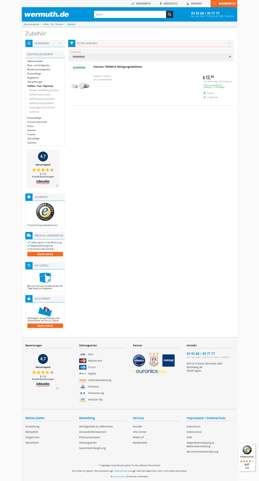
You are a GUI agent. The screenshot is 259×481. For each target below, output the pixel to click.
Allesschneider (35, 61)
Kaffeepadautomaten (42, 99)
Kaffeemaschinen (39, 94)
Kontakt (137, 426)
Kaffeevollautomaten (41, 103)
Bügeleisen (33, 78)
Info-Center (140, 432)
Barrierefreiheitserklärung (202, 451)
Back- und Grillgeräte (38, 65)
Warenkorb (32, 442)
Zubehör (34, 111)
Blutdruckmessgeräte (38, 69)
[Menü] (253, 445)
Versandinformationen (92, 432)
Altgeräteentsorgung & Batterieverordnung (200, 444)
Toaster (31, 134)
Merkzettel (31, 432)
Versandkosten (121, 470)
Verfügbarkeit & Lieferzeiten (96, 426)
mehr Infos (45, 254)
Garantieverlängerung (92, 448)
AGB (189, 437)
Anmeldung (32, 426)
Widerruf (138, 437)
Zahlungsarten (88, 442)
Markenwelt (140, 442)
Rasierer (31, 130)
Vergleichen (32, 437)
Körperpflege (34, 118)
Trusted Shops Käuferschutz (42, 225)
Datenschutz (194, 432)
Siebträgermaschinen (42, 107)
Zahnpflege (33, 138)
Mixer (30, 126)
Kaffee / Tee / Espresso (40, 86)
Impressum (193, 426)
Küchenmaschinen (37, 122)
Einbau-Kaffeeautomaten (44, 90)
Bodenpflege (34, 73)
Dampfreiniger (35, 82)
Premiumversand (89, 437)
